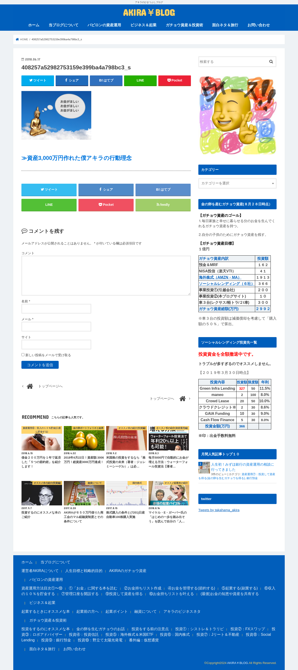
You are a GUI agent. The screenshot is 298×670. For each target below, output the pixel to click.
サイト (26, 337)
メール (27, 319)
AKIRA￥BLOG (149, 12)
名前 (25, 301)
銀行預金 (252, 478)
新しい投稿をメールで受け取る (48, 355)
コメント (27, 253)
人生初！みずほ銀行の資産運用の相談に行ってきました (242, 467)
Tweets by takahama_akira (218, 510)
